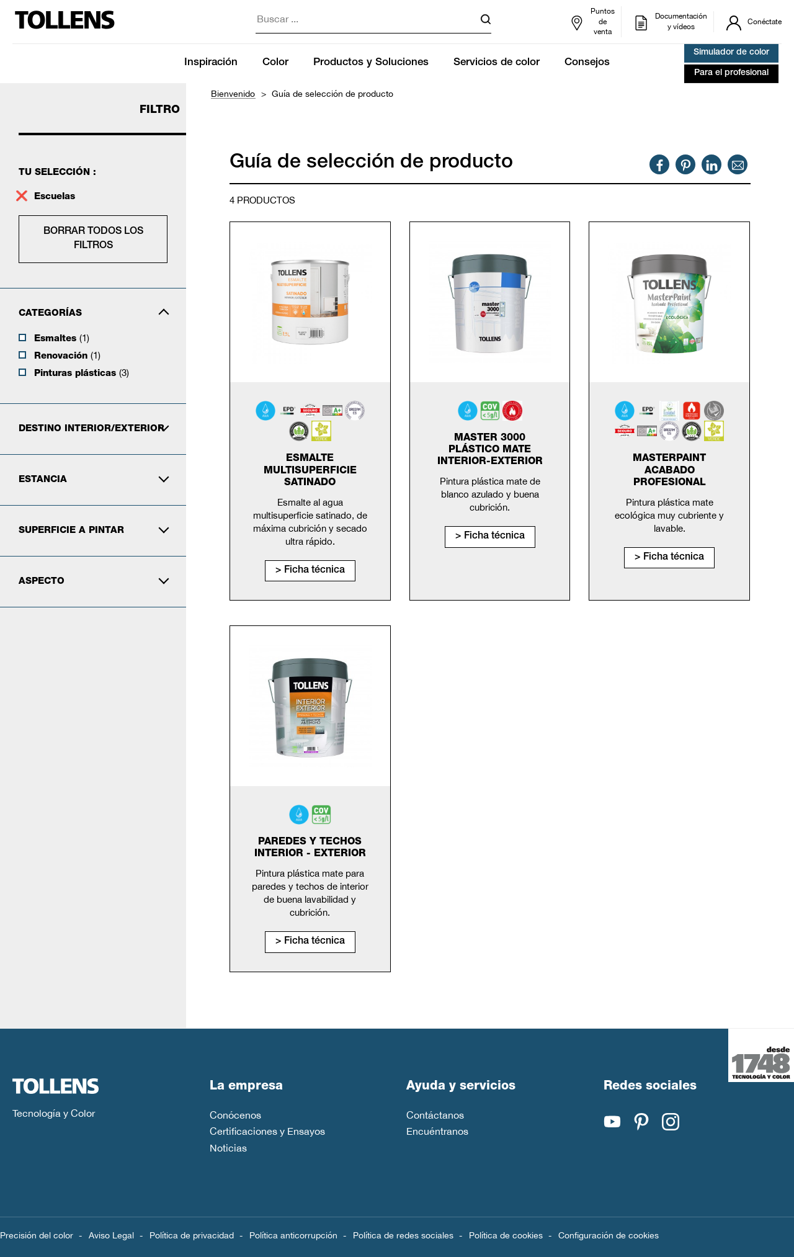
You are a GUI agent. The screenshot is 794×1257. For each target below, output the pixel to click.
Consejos (587, 63)
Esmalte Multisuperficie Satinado (310, 471)
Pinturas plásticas (81, 372)
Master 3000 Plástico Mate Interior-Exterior (490, 450)
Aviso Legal (111, 1235)
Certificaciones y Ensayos (267, 1131)
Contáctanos (435, 1115)
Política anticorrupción (293, 1235)
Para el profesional (731, 73)
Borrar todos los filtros (93, 239)
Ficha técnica (314, 571)
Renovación (67, 355)
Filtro (160, 110)
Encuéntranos (437, 1131)
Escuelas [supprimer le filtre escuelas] (56, 197)
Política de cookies (506, 1235)
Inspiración (211, 63)
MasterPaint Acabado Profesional (669, 471)
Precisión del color (36, 1235)
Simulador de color (731, 52)
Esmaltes (61, 338)
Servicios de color (496, 63)
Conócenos (235, 1115)
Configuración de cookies (608, 1235)
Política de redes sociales (403, 1235)
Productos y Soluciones (371, 63)
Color (275, 63)
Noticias (228, 1147)
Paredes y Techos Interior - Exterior (310, 848)
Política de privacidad (191, 1235)
